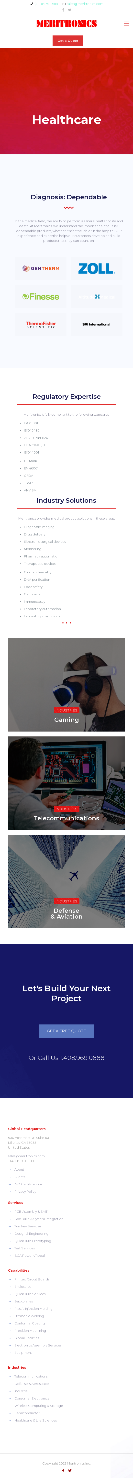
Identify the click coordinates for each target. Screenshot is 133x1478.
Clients (19, 1177)
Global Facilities (26, 1338)
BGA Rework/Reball (29, 1255)
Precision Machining (30, 1331)
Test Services (24, 1248)
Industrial (21, 1391)
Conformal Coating (29, 1323)
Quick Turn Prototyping (32, 1241)
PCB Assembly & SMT (30, 1211)
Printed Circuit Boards (31, 1279)
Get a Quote (67, 41)
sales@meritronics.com (85, 4)
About (19, 1169)
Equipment (23, 1353)
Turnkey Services (27, 1226)
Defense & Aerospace (31, 1384)
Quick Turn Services (29, 1294)
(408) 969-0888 (46, 4)
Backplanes (23, 1301)
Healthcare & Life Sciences (35, 1420)
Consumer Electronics (31, 1398)
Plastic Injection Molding (33, 1309)
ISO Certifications (28, 1184)
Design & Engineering (31, 1233)
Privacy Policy (25, 1191)
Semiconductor (27, 1413)
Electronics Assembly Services (37, 1345)
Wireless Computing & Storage (38, 1406)
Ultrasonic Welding (29, 1316)
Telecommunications (30, 1376)
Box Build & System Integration (38, 1219)
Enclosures (22, 1287)
